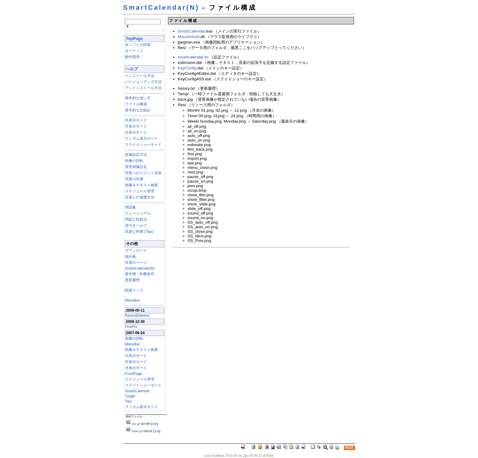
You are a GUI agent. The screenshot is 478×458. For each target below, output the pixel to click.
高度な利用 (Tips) (139, 231)
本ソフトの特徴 (138, 45)
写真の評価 (134, 179)
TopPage (134, 38)
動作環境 (132, 57)
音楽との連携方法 (139, 197)
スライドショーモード (143, 144)
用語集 (130, 207)
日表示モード (136, 132)
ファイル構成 (136, 104)
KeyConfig (187, 68)
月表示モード (136, 126)
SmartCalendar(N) (161, 7)
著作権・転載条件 (139, 274)
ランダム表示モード (141, 138)
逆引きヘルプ (136, 225)
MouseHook (188, 36)
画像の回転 (134, 161)
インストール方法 (139, 76)
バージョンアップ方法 (143, 82)
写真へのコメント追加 (143, 173)
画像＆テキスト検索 (141, 185)
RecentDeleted (137, 315)
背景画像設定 (136, 167)
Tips (128, 401)
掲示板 (130, 256)
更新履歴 (132, 280)
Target (130, 396)
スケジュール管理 (139, 191)
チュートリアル (138, 213)
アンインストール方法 (143, 88)
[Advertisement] (219, 291)
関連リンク (134, 290)
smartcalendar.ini (193, 57)
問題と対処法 (136, 219)
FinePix (131, 327)
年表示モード (136, 120)
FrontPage (133, 374)
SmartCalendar (137, 391)
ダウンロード (136, 250)
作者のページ (136, 262)
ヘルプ (132, 69)
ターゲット (134, 51)
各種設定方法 (136, 154)
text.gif (133, 423)
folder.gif (134, 431)
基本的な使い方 (138, 98)
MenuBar (132, 300)
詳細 (154, 423)
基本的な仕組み (138, 110)
